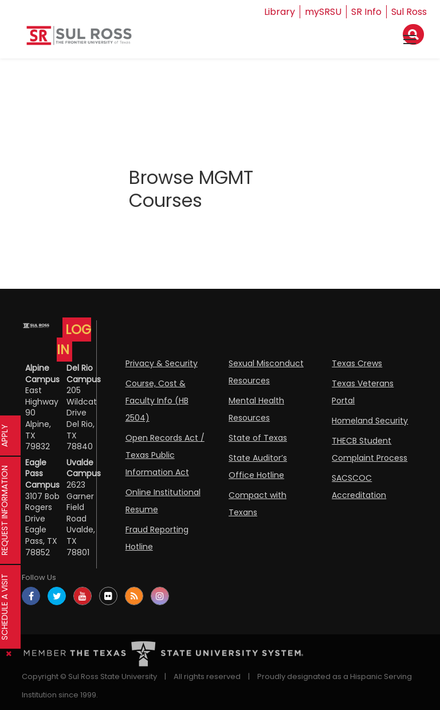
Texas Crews (357, 363)
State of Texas (258, 438)
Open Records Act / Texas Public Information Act (165, 455)
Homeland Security (370, 420)
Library (279, 11)
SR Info (366, 11)
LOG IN (74, 339)
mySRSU (323, 11)
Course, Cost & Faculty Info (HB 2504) (156, 400)
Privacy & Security (161, 363)
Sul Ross (409, 11)
